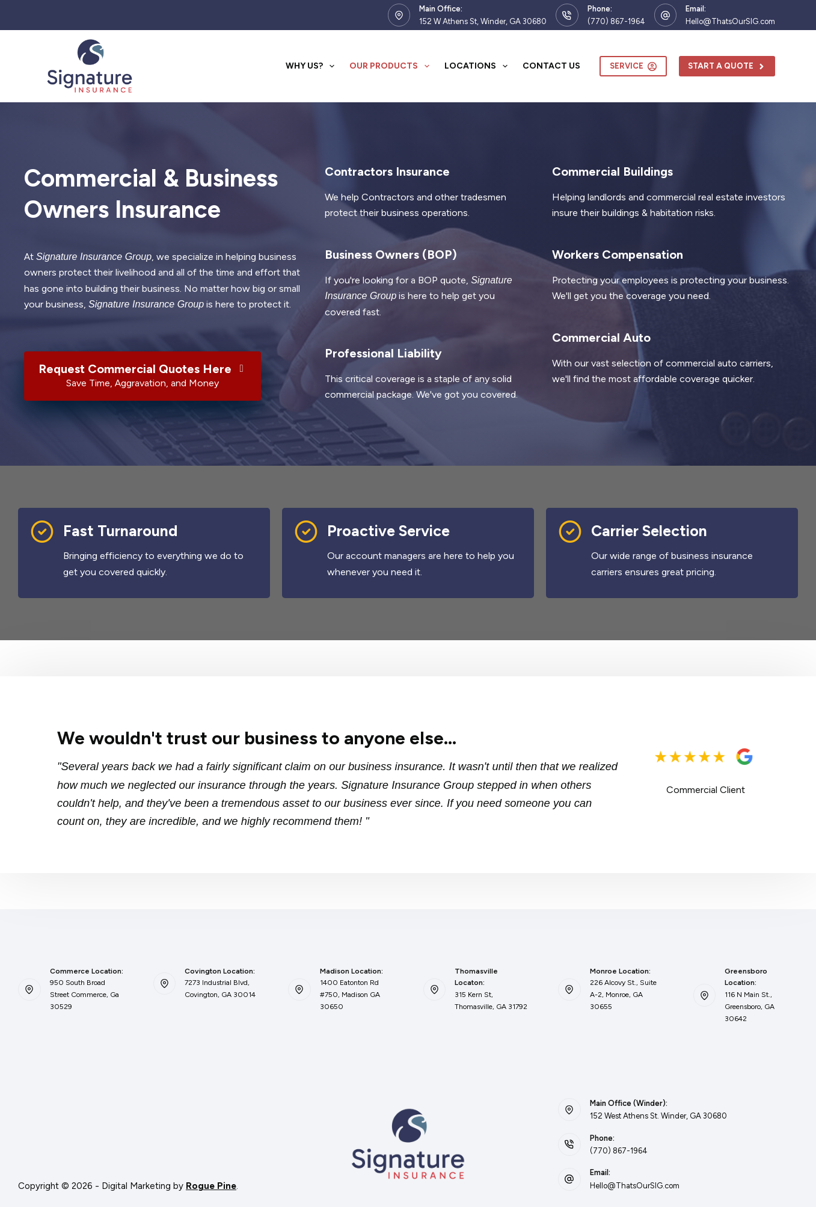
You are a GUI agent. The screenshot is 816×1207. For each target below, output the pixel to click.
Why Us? (312, 66)
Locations (478, 66)
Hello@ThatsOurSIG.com (730, 21)
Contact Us (551, 66)
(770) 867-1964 (616, 21)
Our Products (391, 66)
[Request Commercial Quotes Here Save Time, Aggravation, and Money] (142, 376)
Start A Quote (727, 66)
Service (633, 66)
